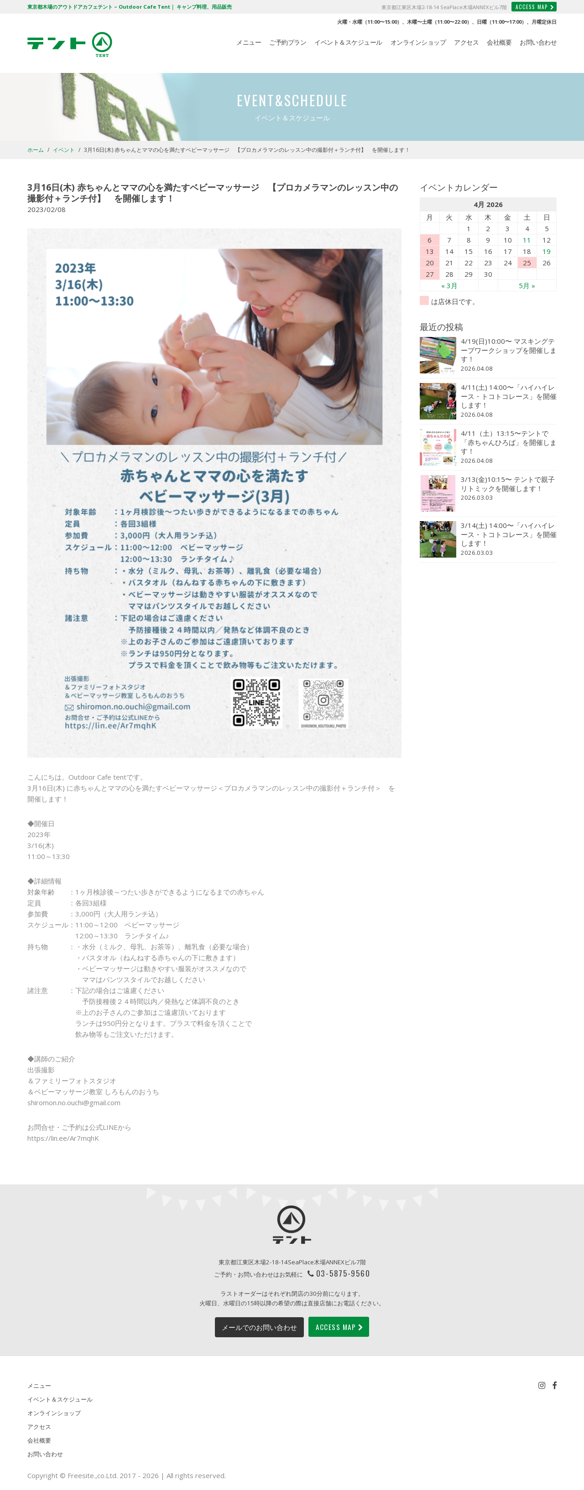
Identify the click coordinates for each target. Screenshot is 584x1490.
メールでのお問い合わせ (259, 1327)
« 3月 (449, 285)
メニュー (248, 42)
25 (527, 262)
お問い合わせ (538, 42)
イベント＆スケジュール (348, 42)
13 (430, 251)
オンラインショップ (418, 42)
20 (430, 262)
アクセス (466, 42)
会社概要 (499, 42)
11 (527, 239)
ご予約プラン (287, 42)
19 (546, 251)
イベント (64, 150)
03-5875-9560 (343, 1273)
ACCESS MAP (535, 6)
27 (430, 274)
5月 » (527, 285)
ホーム (35, 150)
